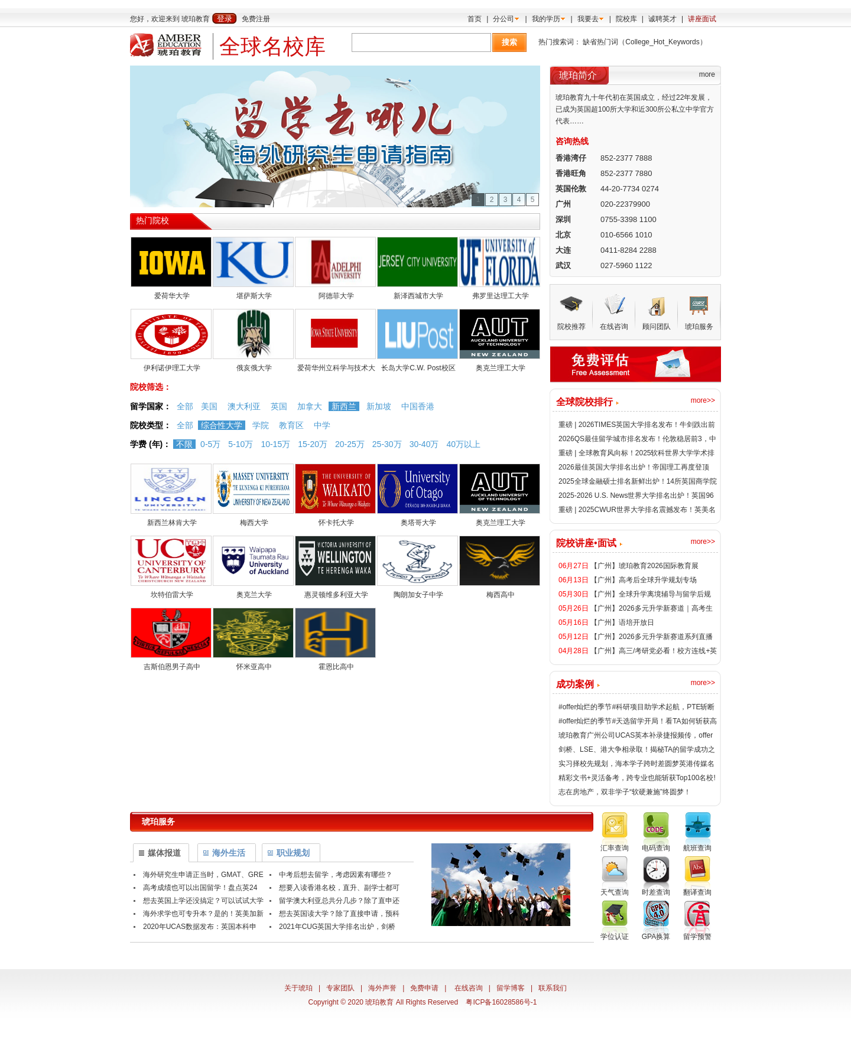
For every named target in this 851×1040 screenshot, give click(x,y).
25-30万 (387, 444)
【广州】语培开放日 (622, 622)
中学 (322, 425)
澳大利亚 (244, 406)
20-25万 (350, 444)
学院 (260, 425)
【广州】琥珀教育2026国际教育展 (644, 566)
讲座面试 (702, 19)
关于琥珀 (298, 988)
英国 (279, 406)
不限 (184, 444)
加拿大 (309, 406)
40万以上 (463, 444)
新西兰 (344, 406)
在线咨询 (468, 988)
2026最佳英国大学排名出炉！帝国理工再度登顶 (633, 467)
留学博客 (510, 988)
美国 (209, 406)
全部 (185, 406)
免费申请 (424, 988)
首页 (474, 19)
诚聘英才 (662, 19)
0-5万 (210, 444)
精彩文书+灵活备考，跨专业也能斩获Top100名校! (637, 778)
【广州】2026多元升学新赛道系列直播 (651, 637)
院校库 (626, 19)
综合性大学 (221, 425)
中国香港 (417, 406)
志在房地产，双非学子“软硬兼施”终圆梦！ (624, 792)
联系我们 (552, 988)
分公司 (503, 19)
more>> (703, 400)
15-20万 (312, 444)
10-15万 (275, 444)
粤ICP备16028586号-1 (501, 1002)
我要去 (588, 19)
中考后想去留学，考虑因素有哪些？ (335, 875)
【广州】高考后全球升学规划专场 (643, 580)
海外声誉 (382, 988)
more (707, 74)
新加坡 (378, 406)
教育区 (291, 425)
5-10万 (240, 444)
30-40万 (424, 444)
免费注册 (256, 19)
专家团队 (340, 988)
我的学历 (546, 19)
